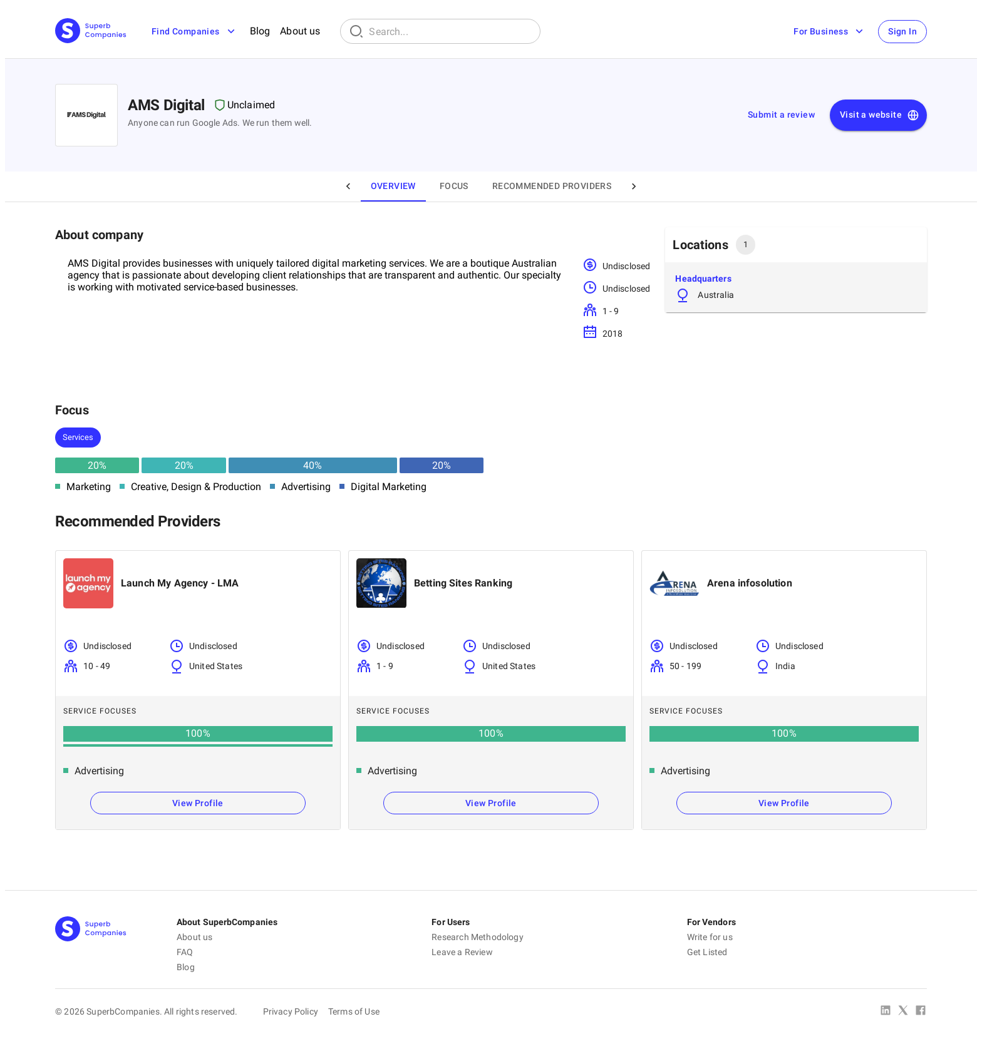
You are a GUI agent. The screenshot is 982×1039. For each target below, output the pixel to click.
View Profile (198, 803)
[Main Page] (91, 32)
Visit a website (879, 115)
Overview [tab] (393, 186)
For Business (829, 31)
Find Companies (194, 31)
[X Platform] (903, 1011)
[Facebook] (920, 1011)
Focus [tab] (454, 186)
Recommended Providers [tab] (551, 186)
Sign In (902, 31)
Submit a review (781, 115)
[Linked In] (885, 1011)
